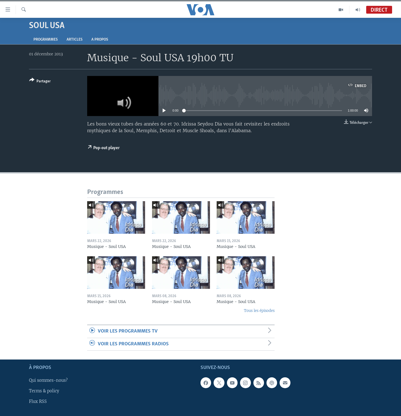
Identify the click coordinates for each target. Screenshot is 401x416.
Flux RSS (38, 401)
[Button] (40, 81)
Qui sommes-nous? (48, 380)
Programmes (45, 40)
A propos (99, 40)
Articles (74, 40)
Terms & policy (44, 391)
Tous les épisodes (259, 310)
